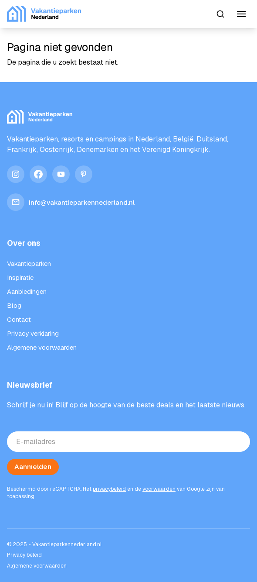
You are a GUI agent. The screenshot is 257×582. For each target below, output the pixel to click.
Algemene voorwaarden (37, 565)
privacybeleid (109, 489)
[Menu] (241, 14)
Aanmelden (32, 466)
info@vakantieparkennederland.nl (71, 202)
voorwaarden (159, 489)
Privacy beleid (24, 554)
